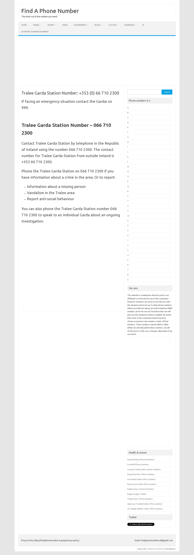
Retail (97, 25)
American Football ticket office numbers (144, 504)
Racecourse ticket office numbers (142, 484)
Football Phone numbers (138, 464)
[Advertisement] (97, 61)
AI (143, 25)
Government (80, 25)
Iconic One (142, 549)
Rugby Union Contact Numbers (140, 489)
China (65, 25)
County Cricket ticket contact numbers (144, 469)
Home (24, 25)
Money (51, 25)
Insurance (129, 25)
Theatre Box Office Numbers (140, 499)
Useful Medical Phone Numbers (141, 459)
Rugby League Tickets (136, 494)
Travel (36, 25)
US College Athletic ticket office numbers (145, 509)
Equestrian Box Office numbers (141, 474)
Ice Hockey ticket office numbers (141, 479)
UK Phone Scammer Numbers (35, 32)
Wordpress (171, 549)
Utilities (112, 25)
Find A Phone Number (50, 11)
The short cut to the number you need (39, 16)
